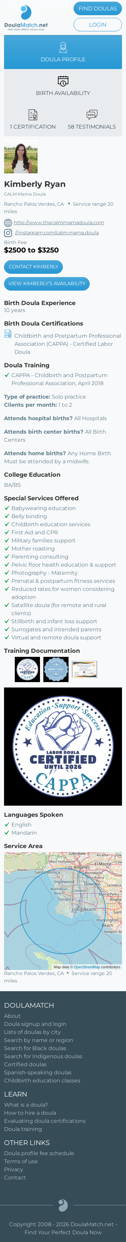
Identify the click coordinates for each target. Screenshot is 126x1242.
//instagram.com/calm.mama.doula (57, 233)
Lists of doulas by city (32, 1032)
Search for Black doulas (35, 1048)
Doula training (23, 1129)
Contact (15, 1177)
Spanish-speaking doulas (38, 1072)
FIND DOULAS (98, 8)
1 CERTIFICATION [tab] (33, 119)
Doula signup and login (35, 1024)
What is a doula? (26, 1105)
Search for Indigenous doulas (43, 1056)
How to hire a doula (30, 1113)
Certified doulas (25, 1064)
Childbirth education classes (42, 1080)
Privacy (13, 1169)
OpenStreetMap (87, 967)
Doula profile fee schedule (39, 1153)
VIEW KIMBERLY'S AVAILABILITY (46, 283)
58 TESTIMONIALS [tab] (92, 119)
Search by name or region (38, 1040)
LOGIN (98, 25)
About (12, 1016)
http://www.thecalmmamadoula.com (59, 223)
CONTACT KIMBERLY (33, 267)
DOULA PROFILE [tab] (63, 52)
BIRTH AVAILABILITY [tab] (63, 86)
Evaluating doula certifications (45, 1121)
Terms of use (21, 1161)
